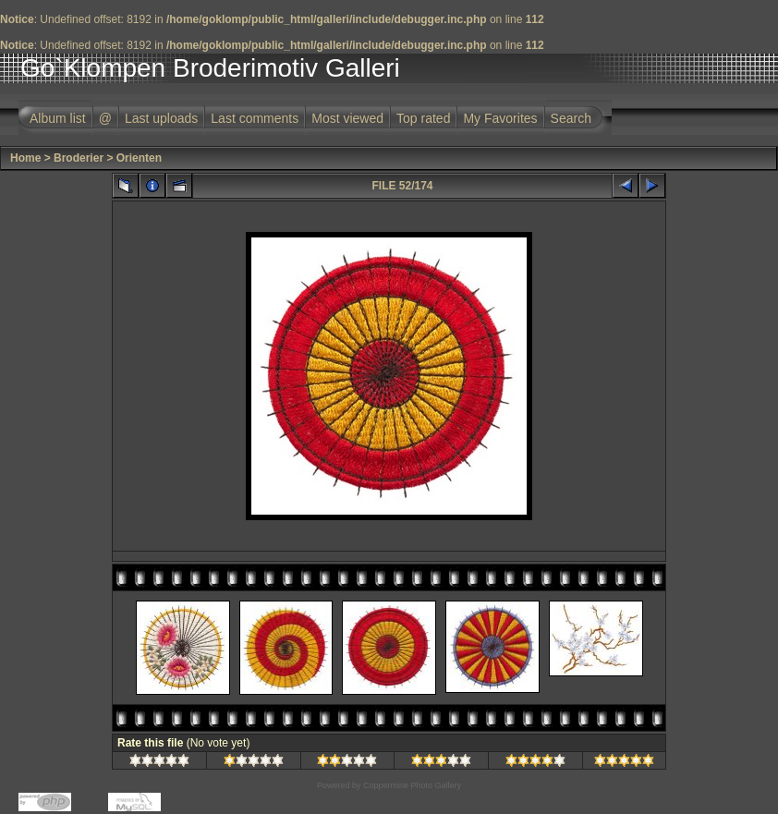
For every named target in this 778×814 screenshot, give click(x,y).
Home (25, 158)
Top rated (423, 118)
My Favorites (500, 118)
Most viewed (347, 118)
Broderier (78, 158)
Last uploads (161, 118)
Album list (58, 118)
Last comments (254, 118)
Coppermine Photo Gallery (412, 785)
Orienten (139, 158)
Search (571, 118)
